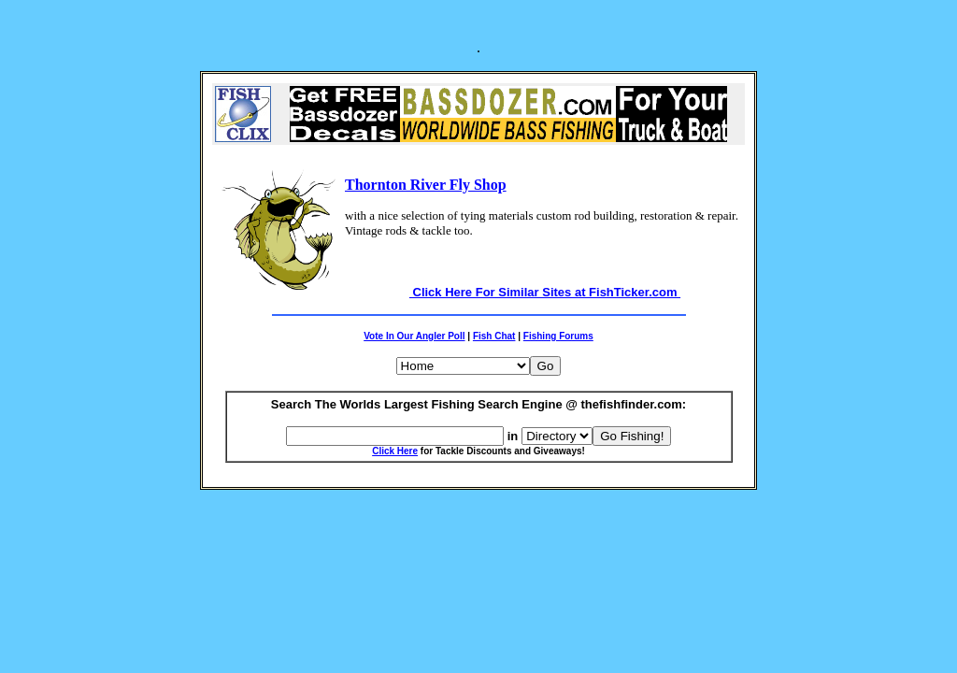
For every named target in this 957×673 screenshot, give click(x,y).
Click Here (395, 451)
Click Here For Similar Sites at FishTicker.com (544, 292)
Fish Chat (494, 336)
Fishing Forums (558, 336)
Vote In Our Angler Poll (414, 336)
